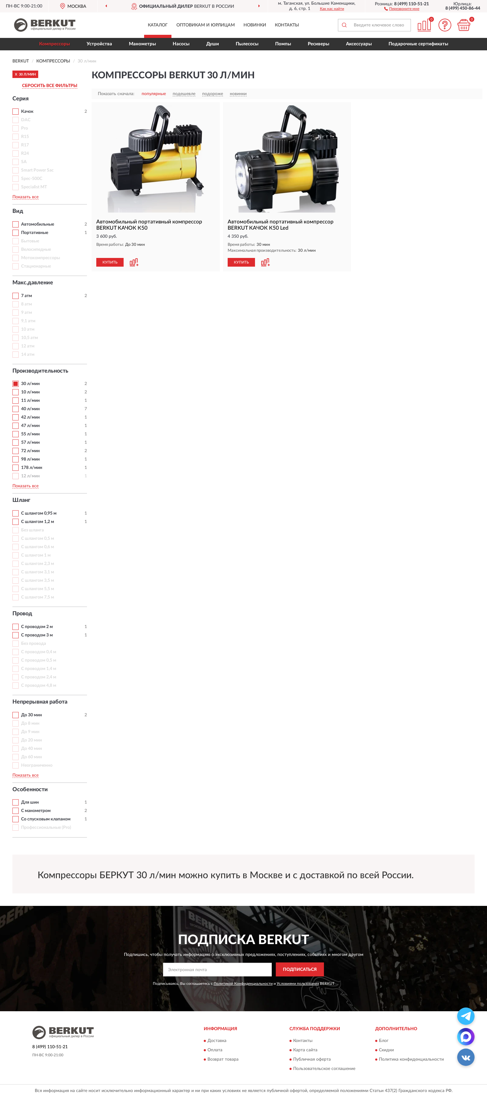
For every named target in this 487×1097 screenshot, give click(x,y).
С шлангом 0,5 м (37, 538)
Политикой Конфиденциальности (243, 983)
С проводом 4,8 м (38, 685)
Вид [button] (17, 211)
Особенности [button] (30, 789)
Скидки (386, 1050)
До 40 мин (31, 748)
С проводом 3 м (37, 635)
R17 (25, 145)
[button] (401, 8)
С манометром (36, 811)
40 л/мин (30, 409)
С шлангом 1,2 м (37, 522)
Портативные (34, 233)
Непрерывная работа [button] (39, 702)
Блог (384, 1041)
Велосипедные (36, 249)
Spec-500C (31, 179)
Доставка (216, 1041)
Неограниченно (36, 765)
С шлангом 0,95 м (39, 513)
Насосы (181, 44)
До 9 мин (30, 732)
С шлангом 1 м (36, 555)
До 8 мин (30, 723)
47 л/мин (30, 426)
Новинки (255, 25)
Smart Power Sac (37, 170)
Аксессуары (359, 44)
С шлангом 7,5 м (37, 597)
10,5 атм (29, 338)
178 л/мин (31, 468)
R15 (25, 137)
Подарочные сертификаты (418, 44)
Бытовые (30, 241)
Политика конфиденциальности (411, 1060)
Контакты (287, 25)
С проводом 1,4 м (38, 669)
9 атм (26, 312)
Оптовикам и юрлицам (205, 25)
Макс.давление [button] (32, 283)
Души (212, 44)
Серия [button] (20, 99)
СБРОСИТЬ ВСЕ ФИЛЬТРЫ (49, 86)
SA (24, 162)
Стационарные (36, 266)
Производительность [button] (40, 371)
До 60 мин (31, 757)
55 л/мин (30, 434)
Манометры (142, 44)
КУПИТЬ (109, 262)
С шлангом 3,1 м (37, 572)
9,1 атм (28, 321)
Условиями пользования (298, 983)
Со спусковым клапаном (46, 819)
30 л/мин (30, 384)
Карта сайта (305, 1050)
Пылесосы (247, 44)
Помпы (283, 44)
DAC (25, 120)
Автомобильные (37, 224)
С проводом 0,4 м (38, 652)
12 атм (27, 346)
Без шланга (32, 530)
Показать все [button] (25, 197)
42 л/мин (30, 417)
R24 (25, 153)
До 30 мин (31, 715)
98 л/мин (30, 459)
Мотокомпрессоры (40, 258)
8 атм (26, 304)
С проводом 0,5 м (38, 660)
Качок (27, 111)
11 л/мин (30, 400)
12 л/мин (30, 476)
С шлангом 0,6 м (37, 547)
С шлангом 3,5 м (37, 580)
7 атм (26, 296)
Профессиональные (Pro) (46, 827)
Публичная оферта (312, 1060)
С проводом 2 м (37, 627)
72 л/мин (30, 451)
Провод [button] (22, 614)
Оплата (214, 1050)
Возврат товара (223, 1060)
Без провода (33, 643)
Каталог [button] (158, 25)
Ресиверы (318, 44)
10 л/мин (30, 392)
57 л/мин (30, 442)
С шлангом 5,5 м (37, 589)
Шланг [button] (21, 500)
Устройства (99, 44)
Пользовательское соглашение (324, 1069)
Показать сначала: (116, 94)
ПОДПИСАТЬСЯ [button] (300, 969)
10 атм (27, 329)
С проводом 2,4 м (38, 677)
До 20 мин (31, 740)
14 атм (27, 354)
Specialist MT (34, 187)
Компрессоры (54, 44)
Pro (24, 128)
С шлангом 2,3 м (37, 564)
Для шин (30, 802)
